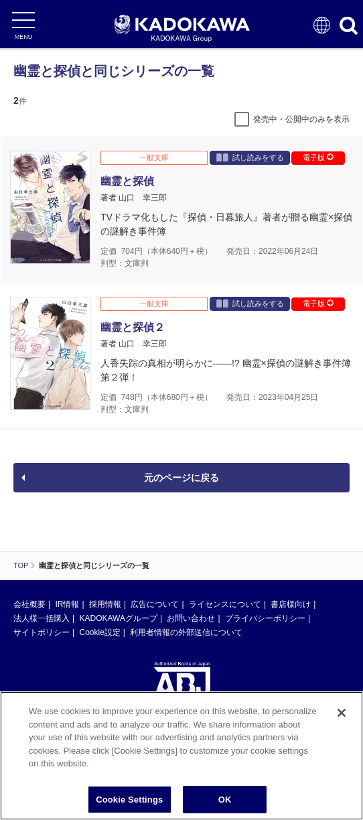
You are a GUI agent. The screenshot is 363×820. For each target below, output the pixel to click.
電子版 (318, 157)
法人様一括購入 (41, 618)
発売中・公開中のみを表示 (301, 119)
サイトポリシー (41, 632)
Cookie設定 (99, 632)
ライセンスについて (225, 604)
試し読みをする (250, 157)
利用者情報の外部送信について (186, 632)
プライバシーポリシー (265, 618)
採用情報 (105, 604)
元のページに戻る (181, 477)
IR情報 (67, 604)
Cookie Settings (129, 801)
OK (225, 801)
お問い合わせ (191, 618)
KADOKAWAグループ (118, 618)
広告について (155, 604)
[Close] (341, 715)
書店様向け (291, 604)
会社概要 (29, 604)
